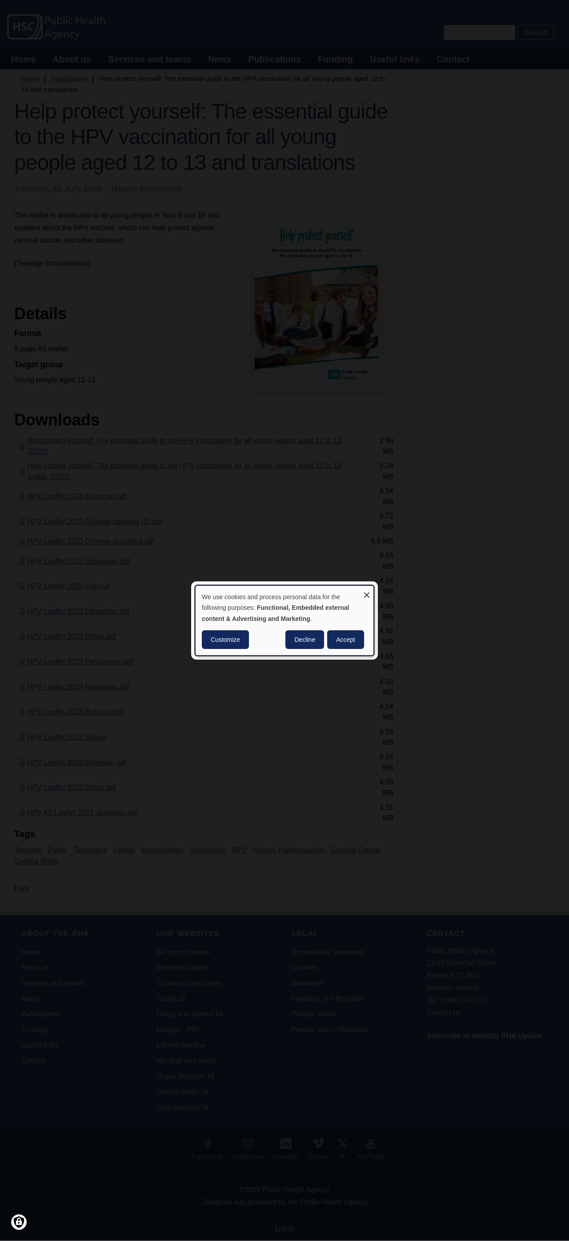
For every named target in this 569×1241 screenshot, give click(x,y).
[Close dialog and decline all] (366, 591)
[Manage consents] (19, 1222)
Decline (304, 639)
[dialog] (284, 620)
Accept (345, 639)
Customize (225, 639)
